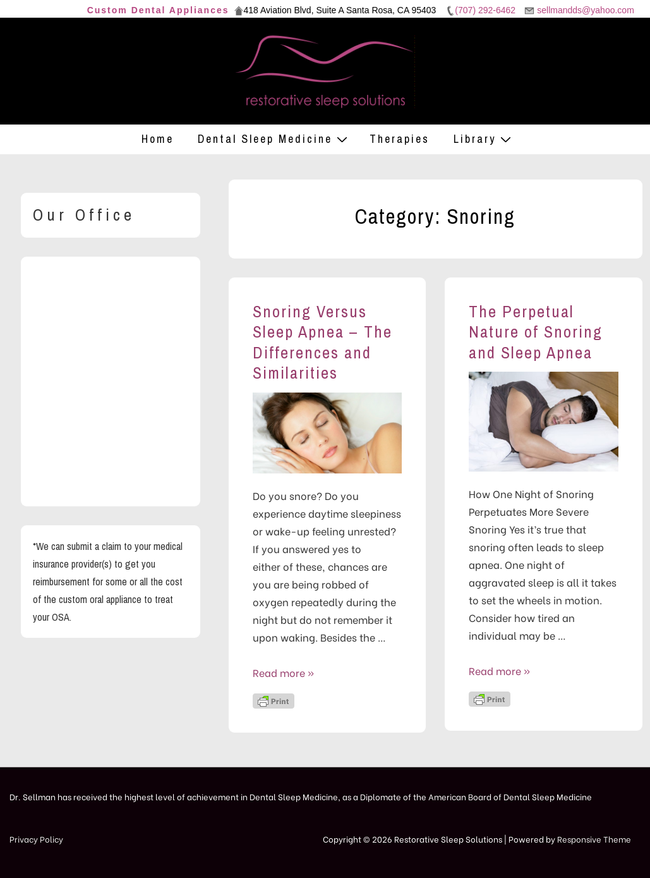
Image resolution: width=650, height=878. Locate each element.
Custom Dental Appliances (158, 10)
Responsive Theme (594, 838)
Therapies (400, 139)
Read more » (283, 672)
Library (484, 139)
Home (157, 139)
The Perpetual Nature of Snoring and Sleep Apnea (536, 331)
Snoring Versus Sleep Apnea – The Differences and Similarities (322, 342)
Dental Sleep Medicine (274, 139)
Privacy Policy (36, 838)
